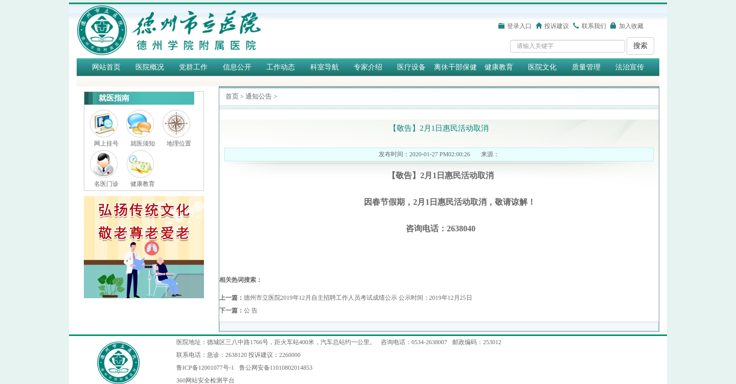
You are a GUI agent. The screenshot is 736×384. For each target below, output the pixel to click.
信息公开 (237, 67)
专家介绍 (368, 67)
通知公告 (258, 96)
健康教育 (499, 67)
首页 (232, 96)
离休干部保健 (455, 67)
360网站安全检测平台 (205, 380)
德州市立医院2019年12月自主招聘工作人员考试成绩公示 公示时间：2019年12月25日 (358, 297)
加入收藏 (631, 26)
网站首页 (106, 67)
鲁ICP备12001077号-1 (205, 367)
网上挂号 (106, 143)
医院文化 (542, 67)
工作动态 (280, 67)
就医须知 (142, 143)
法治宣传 (629, 67)
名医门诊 (106, 183)
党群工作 (193, 67)
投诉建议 (556, 26)
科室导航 (324, 67)
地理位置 (179, 143)
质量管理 (586, 67)
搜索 (640, 46)
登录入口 (519, 26)
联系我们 (594, 26)
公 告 (251, 310)
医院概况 (149, 67)
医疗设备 (411, 67)
